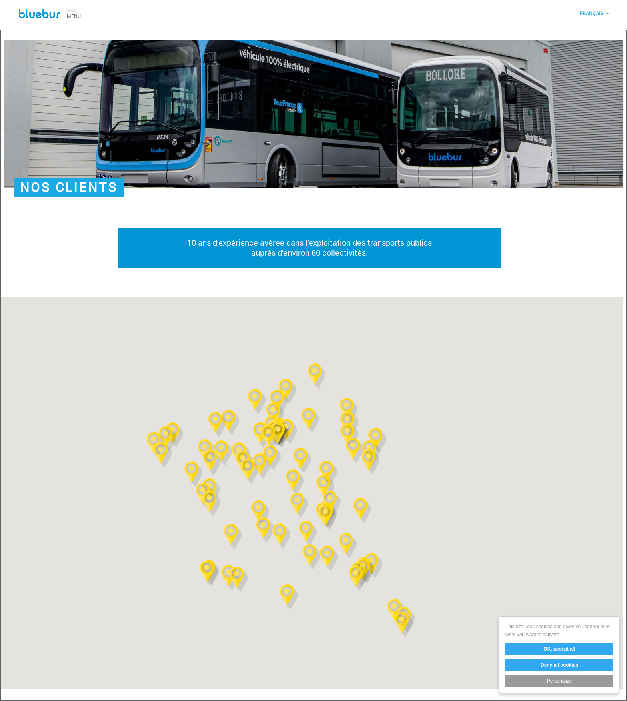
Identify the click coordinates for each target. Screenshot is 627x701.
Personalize (559, 681)
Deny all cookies (560, 665)
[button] (310, 420)
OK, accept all (559, 649)
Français (591, 13)
